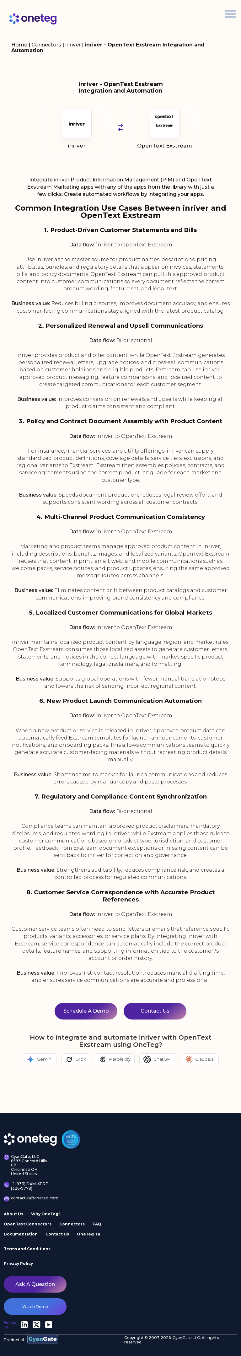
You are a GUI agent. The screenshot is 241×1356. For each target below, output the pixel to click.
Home (19, 45)
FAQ (97, 1224)
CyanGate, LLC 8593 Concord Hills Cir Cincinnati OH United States (25, 1165)
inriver (73, 45)
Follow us (10, 1324)
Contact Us (57, 1234)
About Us (13, 1214)
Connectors (46, 45)
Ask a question (35, 1284)
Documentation (21, 1234)
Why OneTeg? (46, 1214)
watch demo (35, 1306)
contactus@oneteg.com (28, 1199)
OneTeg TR (88, 1234)
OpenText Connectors (27, 1224)
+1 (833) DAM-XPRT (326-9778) (26, 1186)
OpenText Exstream (164, 129)
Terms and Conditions (27, 1248)
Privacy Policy (18, 1263)
